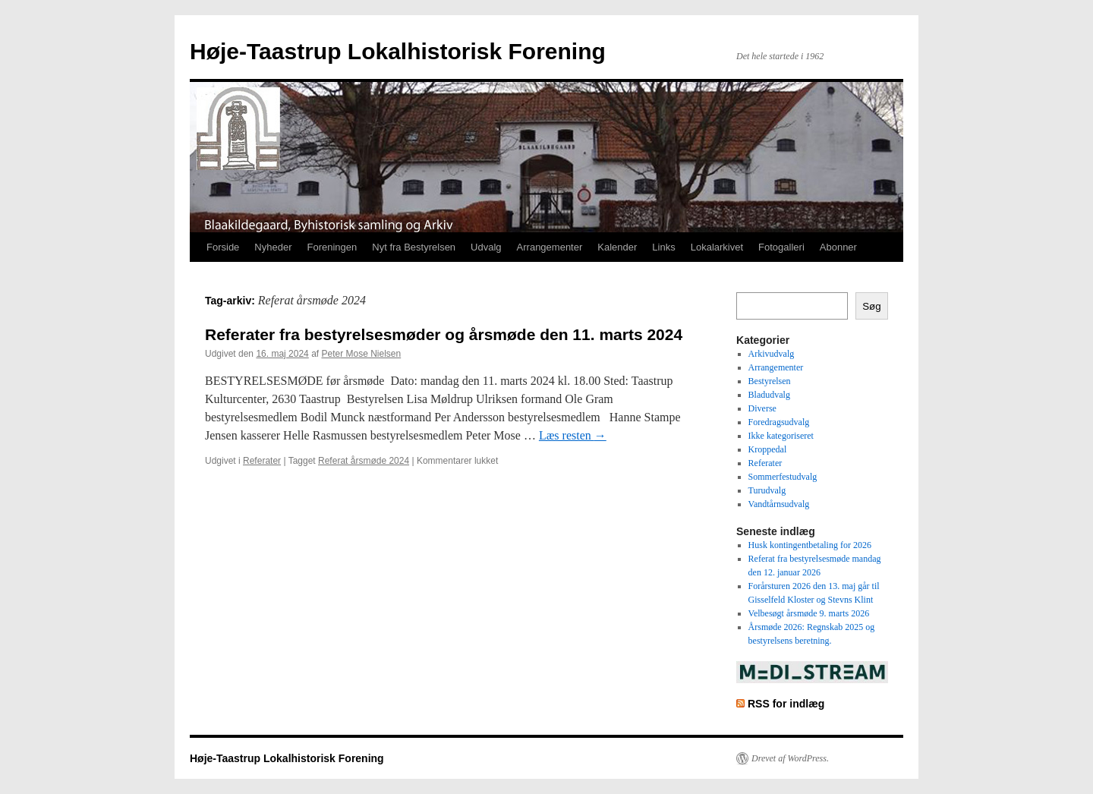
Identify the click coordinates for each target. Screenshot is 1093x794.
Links (663, 247)
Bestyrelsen (769, 381)
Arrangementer (550, 247)
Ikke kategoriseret (781, 435)
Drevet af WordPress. (790, 758)
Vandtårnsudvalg (779, 504)
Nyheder (272, 247)
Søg (871, 306)
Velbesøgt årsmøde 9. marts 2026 (809, 613)
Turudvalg (767, 490)
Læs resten (572, 435)
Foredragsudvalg (779, 422)
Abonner (838, 247)
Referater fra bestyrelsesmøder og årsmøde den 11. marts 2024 (443, 334)
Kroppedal (767, 449)
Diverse (762, 408)
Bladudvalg (769, 394)
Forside (222, 247)
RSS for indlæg (786, 704)
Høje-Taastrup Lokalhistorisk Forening (398, 51)
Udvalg (486, 247)
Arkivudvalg (771, 353)
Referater (262, 460)
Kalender (617, 247)
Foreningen (332, 247)
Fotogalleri (781, 247)
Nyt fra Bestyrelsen (413, 247)
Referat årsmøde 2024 (363, 460)
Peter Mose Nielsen (361, 353)
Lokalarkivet (717, 247)
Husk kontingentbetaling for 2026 (809, 545)
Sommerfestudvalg (782, 476)
